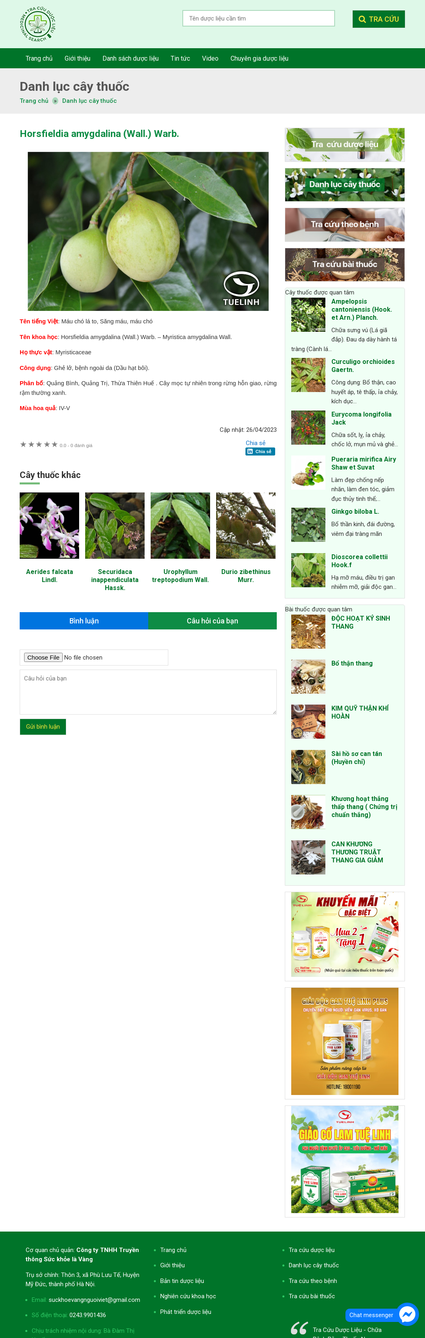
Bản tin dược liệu (182, 1281)
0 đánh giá (76, 445)
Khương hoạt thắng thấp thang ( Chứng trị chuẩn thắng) (364, 807)
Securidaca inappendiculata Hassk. (115, 580)
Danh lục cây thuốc (89, 100)
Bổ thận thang (352, 663)
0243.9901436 (87, 1315)
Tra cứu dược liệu (44, 24)
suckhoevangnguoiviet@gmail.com (94, 1299)
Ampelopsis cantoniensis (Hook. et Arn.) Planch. (361, 309)
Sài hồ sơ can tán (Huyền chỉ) (356, 758)
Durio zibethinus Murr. (246, 576)
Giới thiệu (172, 1265)
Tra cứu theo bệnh (313, 1281)
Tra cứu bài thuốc (312, 1296)
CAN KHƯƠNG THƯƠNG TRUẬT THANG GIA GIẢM (357, 852)
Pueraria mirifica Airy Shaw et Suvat (363, 463)
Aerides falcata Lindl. (49, 576)
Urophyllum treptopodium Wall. (180, 576)
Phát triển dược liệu (185, 1312)
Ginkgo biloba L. (355, 511)
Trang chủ (173, 1250)
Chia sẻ (256, 443)
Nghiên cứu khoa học (188, 1296)
